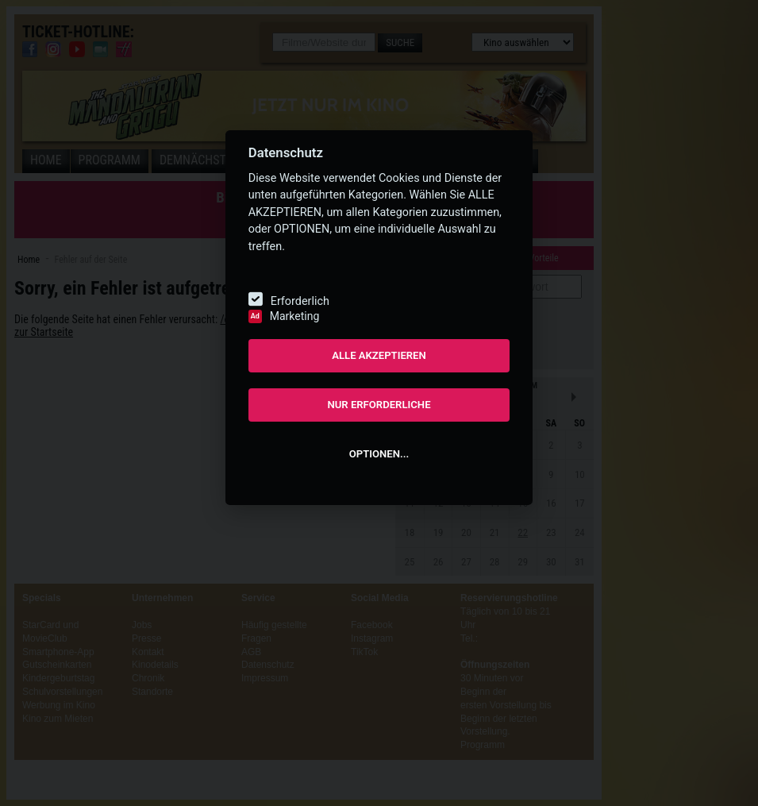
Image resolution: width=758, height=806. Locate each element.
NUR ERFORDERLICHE (378, 405)
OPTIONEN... (379, 454)
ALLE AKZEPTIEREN (379, 355)
